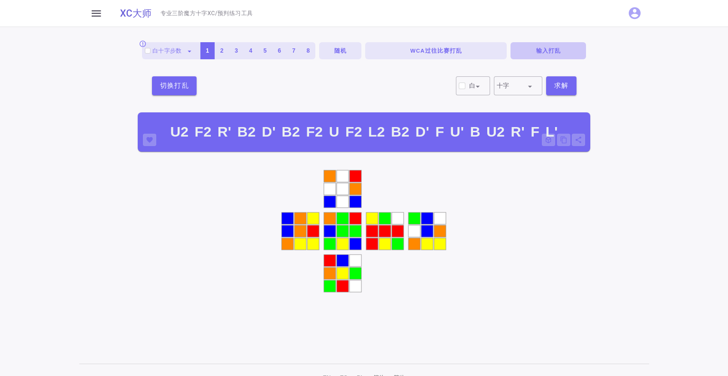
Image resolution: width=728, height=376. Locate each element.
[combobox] (171, 50)
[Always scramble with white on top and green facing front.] (143, 43)
